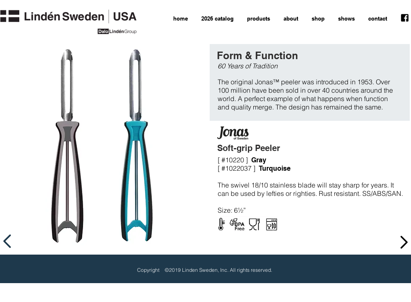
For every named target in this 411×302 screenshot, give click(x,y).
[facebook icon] (405, 18)
